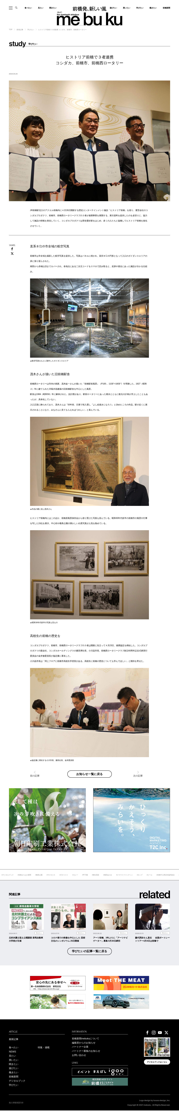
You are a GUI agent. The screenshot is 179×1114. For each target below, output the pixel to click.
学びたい (140, 8)
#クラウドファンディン (136, 878)
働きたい (153, 8)
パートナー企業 (80, 1050)
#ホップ (151, 878)
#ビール (161, 878)
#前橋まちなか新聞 (36, 878)
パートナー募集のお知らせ (86, 1054)
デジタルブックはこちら (157, 1066)
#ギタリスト (75, 878)
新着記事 (20, 30)
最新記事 (13, 1042)
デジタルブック (17, 1084)
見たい (40, 8)
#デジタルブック (19, 878)
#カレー (87, 878)
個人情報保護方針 (16, 1106)
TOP (10, 29)
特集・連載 (44, 1051)
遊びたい (13, 1072)
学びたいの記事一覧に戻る (89, 954)
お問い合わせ (79, 1059)
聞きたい (53, 8)
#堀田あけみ (119, 878)
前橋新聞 (166, 8)
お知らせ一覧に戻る (89, 776)
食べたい (28, 8)
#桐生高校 (107, 878)
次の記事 (138, 779)
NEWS (12, 1055)
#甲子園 (97, 878)
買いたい (126, 8)
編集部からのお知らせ (83, 1046)
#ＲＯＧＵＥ (62, 878)
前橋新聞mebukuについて (85, 1042)
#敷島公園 (50, 878)
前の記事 (34, 779)
